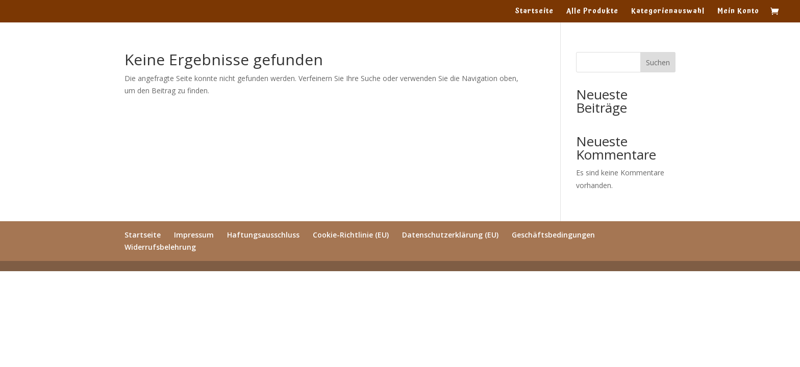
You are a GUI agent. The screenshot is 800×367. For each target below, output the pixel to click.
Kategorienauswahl (668, 12)
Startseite (534, 12)
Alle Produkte (592, 12)
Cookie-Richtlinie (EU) (351, 235)
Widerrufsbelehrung (160, 247)
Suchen (658, 62)
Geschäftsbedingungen (553, 235)
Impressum (194, 235)
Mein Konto (738, 12)
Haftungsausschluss (263, 235)
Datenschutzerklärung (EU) (450, 235)
